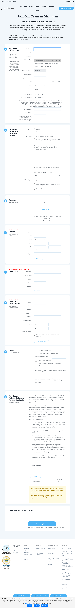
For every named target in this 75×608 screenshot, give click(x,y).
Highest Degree (27, 180)
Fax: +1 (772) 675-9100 (67, 554)
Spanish (38, 132)
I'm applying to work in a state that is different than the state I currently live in (25, 118)
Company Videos (28, 554)
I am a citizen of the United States (44, 136)
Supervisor (28, 313)
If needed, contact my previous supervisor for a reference (48, 335)
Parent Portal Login (40, 596)
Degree (29, 254)
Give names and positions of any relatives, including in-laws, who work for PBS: (50, 371)
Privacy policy (51, 555)
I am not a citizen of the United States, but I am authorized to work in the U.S (48, 140)
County (29, 89)
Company (29, 279)
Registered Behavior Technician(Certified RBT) (46, 63)
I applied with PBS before (44, 360)
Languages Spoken (26, 129)
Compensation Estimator (39, 554)
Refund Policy (51, 551)
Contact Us (26, 557)
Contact (37, 10)
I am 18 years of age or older (45, 350)
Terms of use (51, 553)
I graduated (39, 250)
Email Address (27, 109)
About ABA (26, 552)
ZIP (53, 81)
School (29, 232)
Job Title (29, 317)
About (37, 6)
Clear (35, 476)
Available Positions (40, 548)
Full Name (28, 271)
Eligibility (15, 550)
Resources (26, 559)
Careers (51, 6)
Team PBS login (59, 596)
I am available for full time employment (48, 353)
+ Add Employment (41, 341)
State (30, 85)
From (30, 243)
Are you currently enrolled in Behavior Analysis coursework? (48, 185)
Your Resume (47, 203)
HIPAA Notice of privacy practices (53, 558)
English (38, 129)
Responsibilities (27, 320)
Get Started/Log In (69, 1)
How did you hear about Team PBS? (43, 172)
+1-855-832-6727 (67, 551)
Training (44, 6)
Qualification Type (26, 60)
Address (29, 286)
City (30, 235)
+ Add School (36, 258)
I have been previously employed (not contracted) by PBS (51, 364)
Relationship (28, 275)
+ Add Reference (37, 290)
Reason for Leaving (26, 331)
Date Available (27, 112)
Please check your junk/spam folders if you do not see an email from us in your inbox (46, 527)
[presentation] (39, 517)
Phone (29, 283)
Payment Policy (51, 548)
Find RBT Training (22, 596)
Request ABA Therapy (26, 6)
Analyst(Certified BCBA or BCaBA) (43, 66)
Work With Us (39, 551)
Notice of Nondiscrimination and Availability (53, 563)
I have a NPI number (41, 188)
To (30, 247)
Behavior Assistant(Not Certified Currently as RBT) (47, 60)
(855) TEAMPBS (66, 549)
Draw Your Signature (35, 465)
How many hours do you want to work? (41, 357)
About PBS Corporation (27, 549)
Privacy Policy (28, 603)
